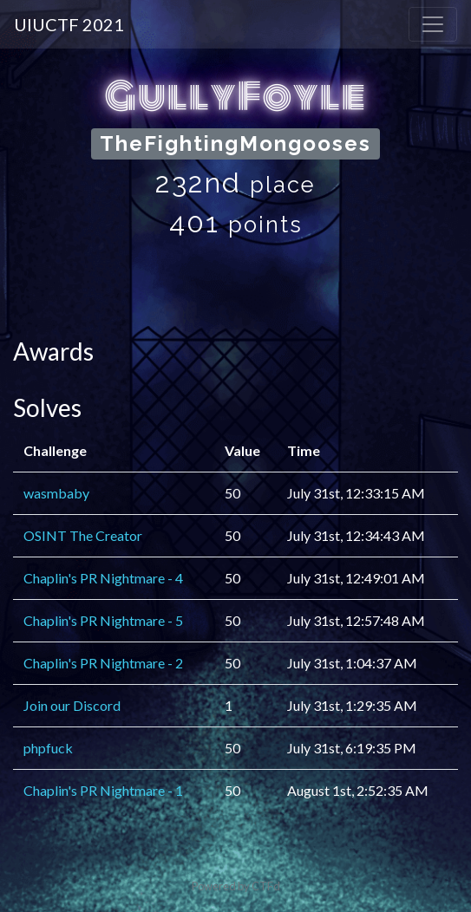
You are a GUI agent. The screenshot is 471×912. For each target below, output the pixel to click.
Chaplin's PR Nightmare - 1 (103, 790)
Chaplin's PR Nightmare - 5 (103, 620)
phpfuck (48, 747)
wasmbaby (56, 493)
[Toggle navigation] (433, 24)
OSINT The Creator (82, 535)
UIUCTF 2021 (69, 24)
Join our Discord (72, 705)
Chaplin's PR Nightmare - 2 (103, 663)
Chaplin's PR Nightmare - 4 (103, 578)
